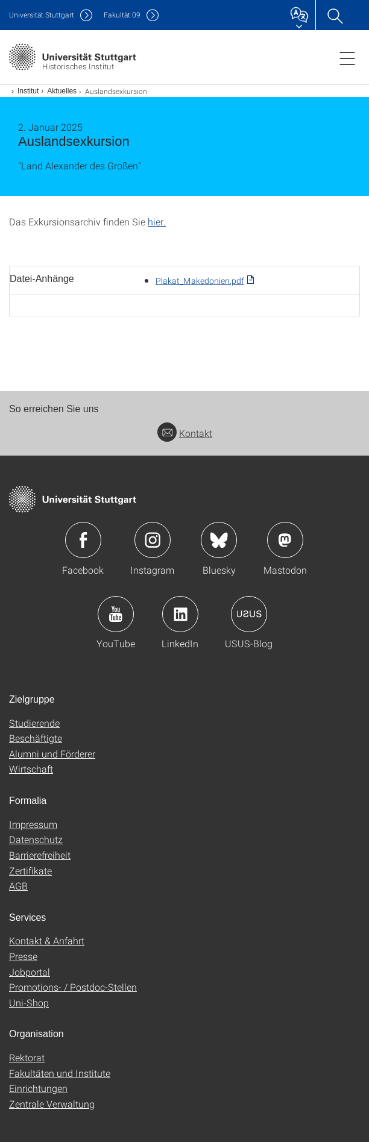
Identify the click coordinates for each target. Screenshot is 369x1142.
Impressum (33, 824)
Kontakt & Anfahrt (46, 940)
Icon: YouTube (116, 614)
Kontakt (184, 433)
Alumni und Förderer (52, 753)
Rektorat (27, 1057)
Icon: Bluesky (219, 540)
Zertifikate (30, 870)
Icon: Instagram (152, 540)
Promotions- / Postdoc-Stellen (73, 986)
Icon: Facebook (83, 540)
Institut (28, 91)
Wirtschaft (31, 768)
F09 (122, 14)
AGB (18, 885)
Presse (23, 956)
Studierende (34, 723)
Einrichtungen (38, 1088)
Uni (41, 14)
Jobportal (29, 971)
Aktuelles (62, 91)
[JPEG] (184, 247)
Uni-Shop (29, 1002)
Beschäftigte (35, 738)
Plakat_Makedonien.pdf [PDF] (200, 280)
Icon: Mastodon (285, 540)
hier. (157, 221)
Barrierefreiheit (40, 855)
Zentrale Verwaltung (52, 1103)
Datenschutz (36, 839)
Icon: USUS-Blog (249, 614)
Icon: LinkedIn (180, 614)
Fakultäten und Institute (59, 1073)
